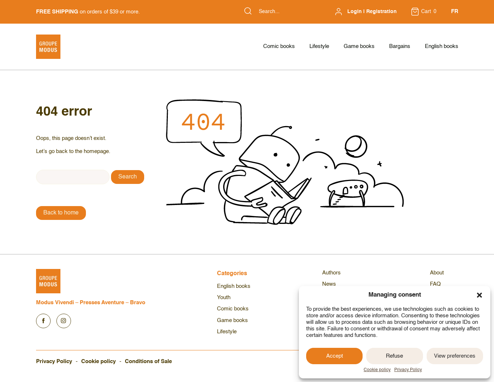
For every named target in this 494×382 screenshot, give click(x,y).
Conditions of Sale (148, 361)
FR (454, 11)
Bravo (137, 302)
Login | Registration (372, 11)
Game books (359, 46)
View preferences (454, 356)
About (437, 273)
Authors (331, 273)
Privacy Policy (408, 370)
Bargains (399, 46)
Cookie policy (377, 370)
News (329, 284)
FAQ (435, 284)
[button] (479, 295)
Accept (334, 356)
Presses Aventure (102, 302)
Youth (223, 297)
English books (441, 46)
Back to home (61, 213)
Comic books (279, 46)
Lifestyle (319, 46)
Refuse (394, 356)
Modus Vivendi (55, 302)
